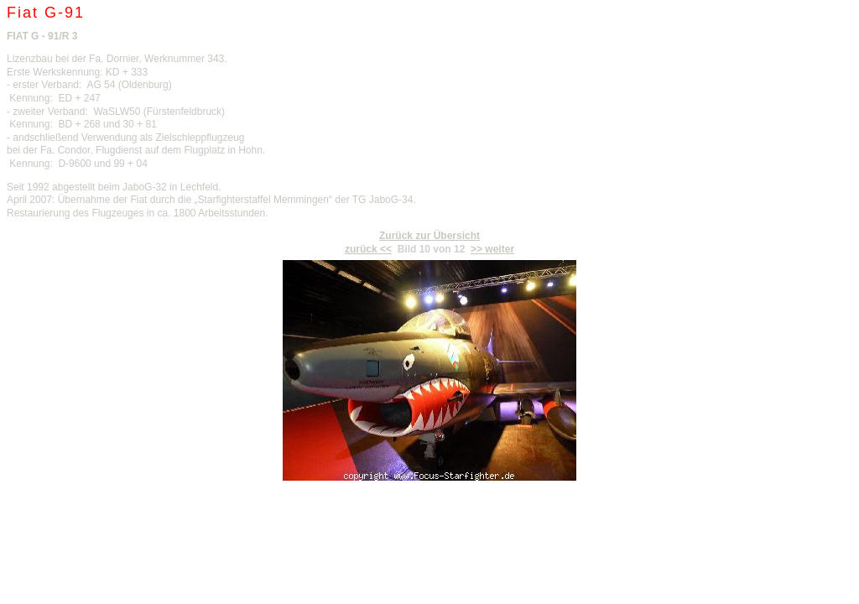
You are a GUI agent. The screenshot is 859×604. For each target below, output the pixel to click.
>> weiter (492, 249)
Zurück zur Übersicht (429, 236)
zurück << (368, 249)
